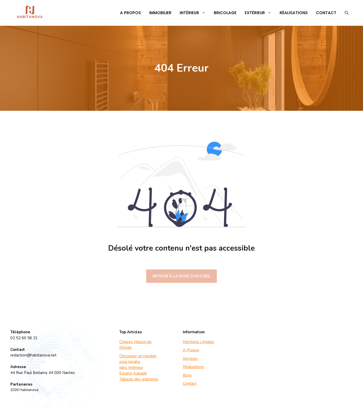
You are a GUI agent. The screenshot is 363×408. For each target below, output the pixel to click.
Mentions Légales (198, 341)
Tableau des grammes (138, 379)
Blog (187, 375)
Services (190, 358)
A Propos (130, 12)
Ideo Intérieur (131, 367)
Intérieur (195, 13)
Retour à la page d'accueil (181, 276)
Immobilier (160, 12)
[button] (347, 13)
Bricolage (225, 12)
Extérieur (260, 13)
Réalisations (294, 12)
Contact (326, 12)
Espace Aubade (133, 373)
